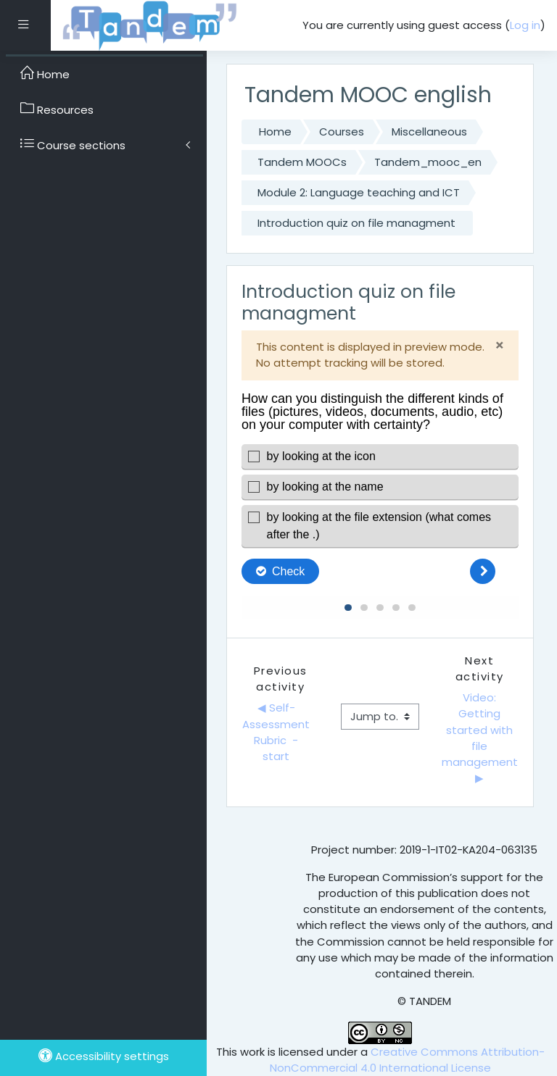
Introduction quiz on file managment (356, 222)
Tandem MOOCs (302, 162)
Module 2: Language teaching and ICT (358, 192)
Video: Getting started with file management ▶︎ (480, 737)
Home (275, 131)
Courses (341, 131)
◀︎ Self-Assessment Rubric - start (277, 732)
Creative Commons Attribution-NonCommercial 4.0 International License (407, 1059)
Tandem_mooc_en (428, 162)
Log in (525, 25)
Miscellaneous (429, 131)
